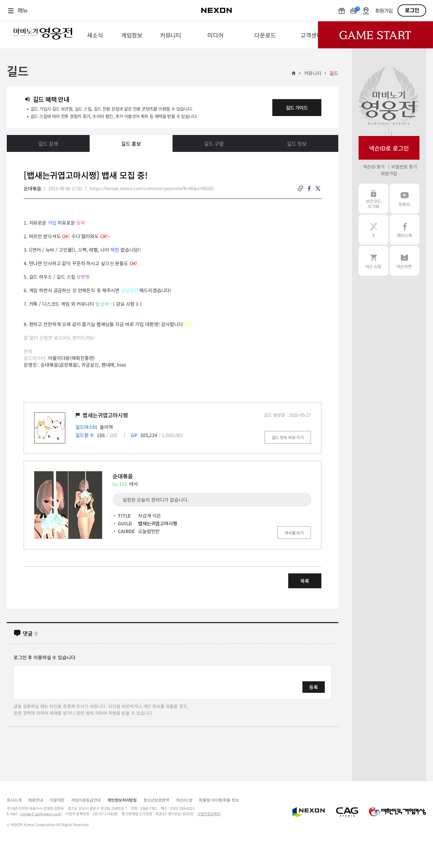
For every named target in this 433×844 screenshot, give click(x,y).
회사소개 (14, 800)
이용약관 (57, 800)
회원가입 (384, 11)
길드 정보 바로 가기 (288, 437)
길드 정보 (297, 143)
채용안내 (35, 800)
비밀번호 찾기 (404, 166)
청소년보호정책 (156, 800)
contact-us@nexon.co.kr (41, 813)
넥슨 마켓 (404, 261)
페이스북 (404, 230)
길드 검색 (48, 143)
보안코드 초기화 (373, 198)
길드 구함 (214, 143)
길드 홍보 (131, 143)
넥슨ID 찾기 (374, 166)
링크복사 (300, 188)
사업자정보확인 (209, 813)
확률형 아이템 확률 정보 (218, 800)
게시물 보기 (294, 532)
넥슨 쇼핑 (373, 261)
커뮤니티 (312, 73)
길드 (333, 73)
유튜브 (404, 198)
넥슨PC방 (184, 800)
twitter (318, 188)
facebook (309, 188)
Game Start (375, 34)
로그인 (412, 10)
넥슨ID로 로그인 (389, 148)
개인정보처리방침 (122, 800)
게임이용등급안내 (85, 800)
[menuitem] (95, 34)
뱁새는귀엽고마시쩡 (157, 523)
